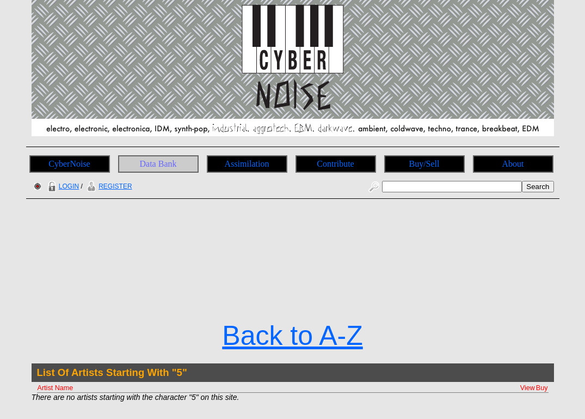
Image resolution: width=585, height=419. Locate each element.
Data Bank (158, 163)
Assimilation (247, 163)
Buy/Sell (424, 163)
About (513, 163)
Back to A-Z (292, 335)
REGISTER (108, 186)
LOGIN (62, 186)
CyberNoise (69, 163)
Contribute (335, 163)
